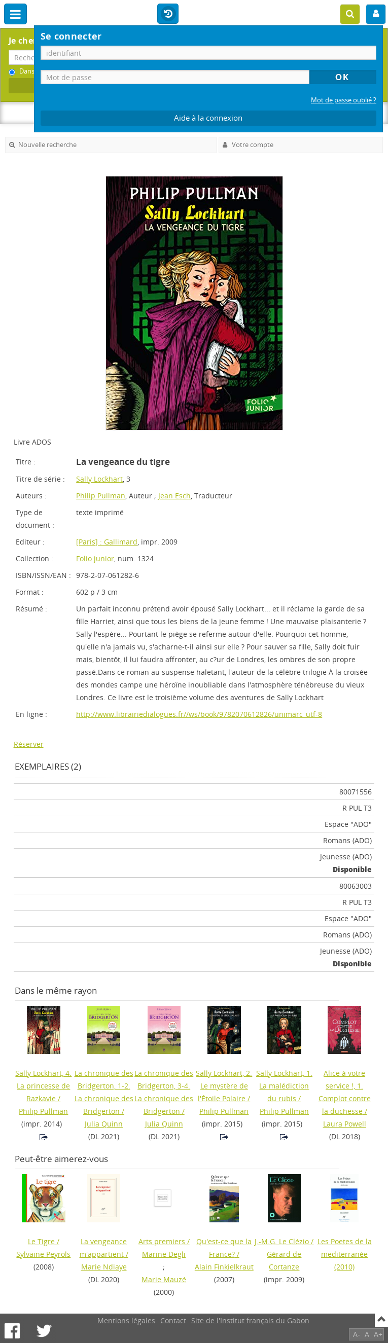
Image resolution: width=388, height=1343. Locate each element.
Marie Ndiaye (104, 1267)
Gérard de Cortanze (284, 1260)
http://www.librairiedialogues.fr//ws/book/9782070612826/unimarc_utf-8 (199, 714)
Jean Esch (174, 495)
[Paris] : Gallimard (106, 542)
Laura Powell (344, 1124)
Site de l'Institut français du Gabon (250, 1320)
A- (356, 1334)
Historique (168, 14)
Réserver (29, 744)
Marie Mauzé (164, 1279)
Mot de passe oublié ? (343, 100)
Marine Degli (164, 1254)
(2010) (345, 1254)
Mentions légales (126, 1320)
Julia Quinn (104, 1124)
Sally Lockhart (99, 479)
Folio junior (95, 558)
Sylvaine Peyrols (43, 1254)
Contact (173, 1320)
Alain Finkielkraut (224, 1267)
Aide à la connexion (208, 118)
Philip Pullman (100, 495)
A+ (378, 1334)
